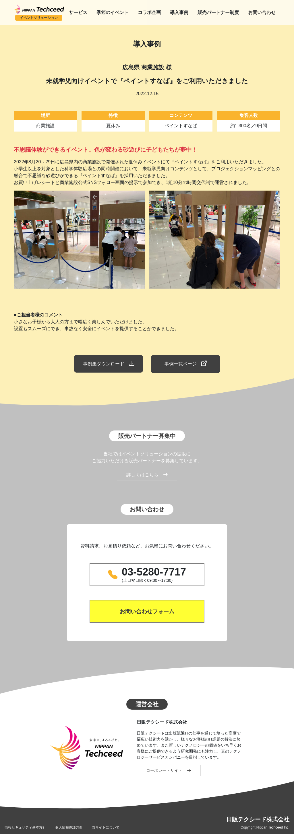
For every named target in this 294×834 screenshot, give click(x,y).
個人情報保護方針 (69, 827)
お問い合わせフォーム (147, 611)
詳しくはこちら (147, 474)
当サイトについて (105, 827)
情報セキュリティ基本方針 (25, 827)
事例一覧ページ (186, 364)
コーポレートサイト (168, 770)
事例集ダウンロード (108, 364)
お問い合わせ (262, 12)
